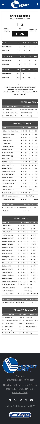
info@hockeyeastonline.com (20, 380)
